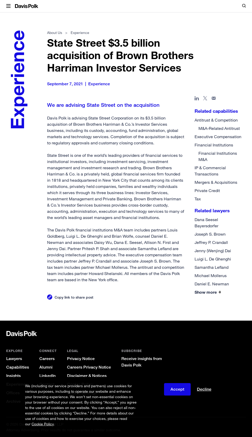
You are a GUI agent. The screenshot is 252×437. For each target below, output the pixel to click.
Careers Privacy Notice (89, 367)
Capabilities (17, 367)
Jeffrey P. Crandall (211, 242)
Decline (204, 389)
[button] (8, 6)
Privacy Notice (81, 358)
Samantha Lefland (211, 267)
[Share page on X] (205, 99)
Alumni (46, 367)
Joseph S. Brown (210, 234)
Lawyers (14, 358)
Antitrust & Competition (216, 120)
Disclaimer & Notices (87, 375)
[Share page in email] (214, 99)
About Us (54, 32)
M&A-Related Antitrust (219, 128)
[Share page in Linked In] (197, 99)
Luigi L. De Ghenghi (213, 259)
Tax (198, 198)
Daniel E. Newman (212, 283)
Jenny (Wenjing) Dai (213, 250)
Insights (13, 375)
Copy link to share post (74, 297)
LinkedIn (47, 375)
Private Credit (207, 190)
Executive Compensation (218, 136)
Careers (47, 358)
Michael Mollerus (211, 275)
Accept (177, 389)
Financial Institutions (214, 144)
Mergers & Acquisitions (216, 182)
